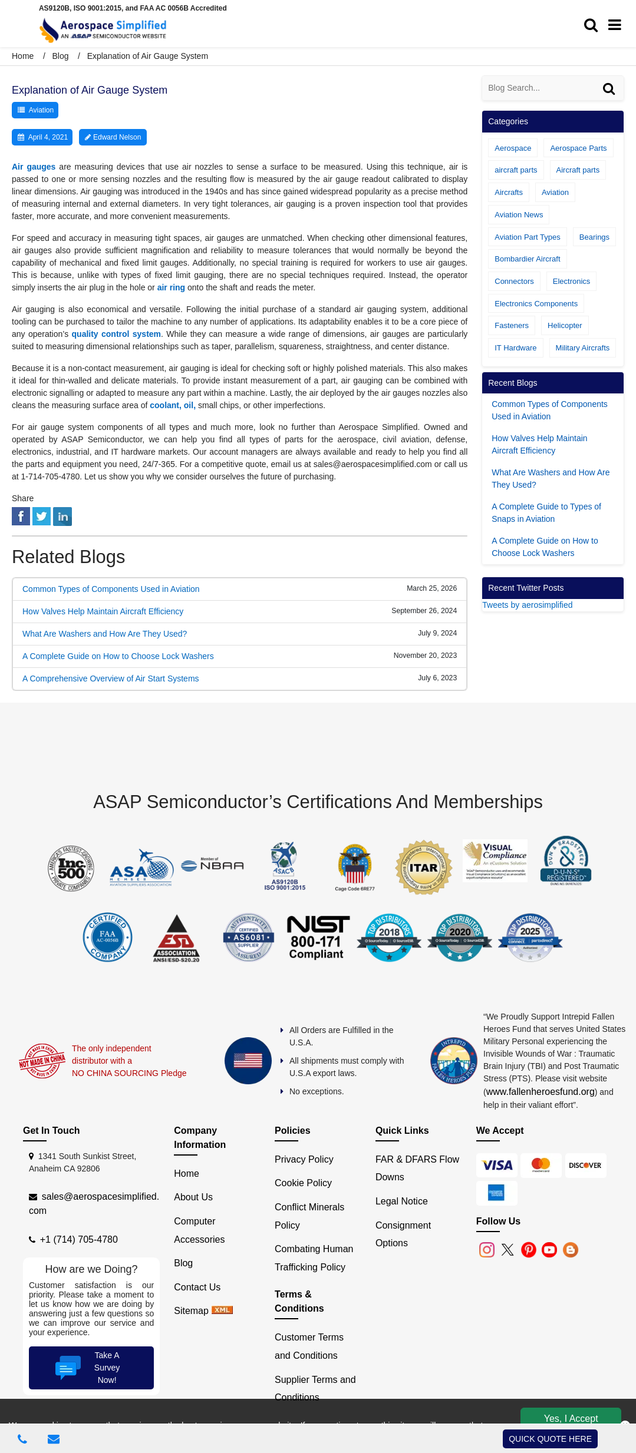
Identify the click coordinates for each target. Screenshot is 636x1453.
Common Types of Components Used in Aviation (111, 589)
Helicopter (565, 325)
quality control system (117, 334)
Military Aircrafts (583, 347)
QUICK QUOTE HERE (550, 1439)
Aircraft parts (578, 170)
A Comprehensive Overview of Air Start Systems (110, 678)
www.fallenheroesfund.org (540, 1092)
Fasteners (512, 325)
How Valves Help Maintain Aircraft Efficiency (102, 611)
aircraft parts (516, 170)
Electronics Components (536, 303)
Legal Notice (401, 1201)
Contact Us (197, 1287)
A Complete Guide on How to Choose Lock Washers (118, 656)
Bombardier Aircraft (527, 258)
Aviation (41, 110)
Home (24, 56)
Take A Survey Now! (86, 1368)
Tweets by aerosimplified (527, 605)
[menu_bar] (617, 25)
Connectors (514, 281)
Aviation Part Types (528, 237)
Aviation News (519, 214)
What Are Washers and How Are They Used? (104, 633)
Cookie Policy (303, 1183)
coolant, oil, (173, 405)
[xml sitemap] (222, 1311)
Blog (60, 56)
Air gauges (33, 166)
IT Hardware (515, 347)
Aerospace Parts (578, 148)
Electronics (572, 281)
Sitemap (191, 1311)
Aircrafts (509, 192)
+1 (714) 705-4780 (79, 1239)
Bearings (594, 237)
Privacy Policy (304, 1159)
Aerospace (513, 148)
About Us (193, 1197)
